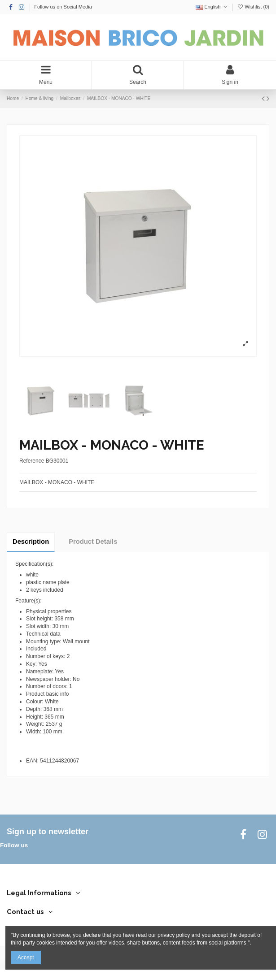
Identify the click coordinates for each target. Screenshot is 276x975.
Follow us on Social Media (63, 6)
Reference (31, 461)
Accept (26, 957)
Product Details (93, 541)
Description (31, 541)
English (212, 6)
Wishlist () (253, 6)
